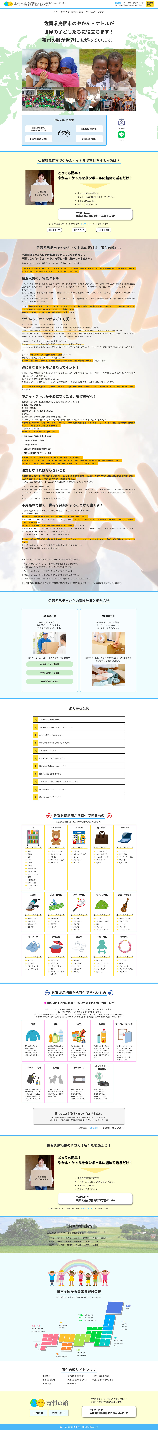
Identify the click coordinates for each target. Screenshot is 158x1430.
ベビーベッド (100, 966)
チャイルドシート (102, 963)
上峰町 (51, 1245)
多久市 (76, 1238)
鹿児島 (40, 1331)
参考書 (30, 863)
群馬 (121, 1343)
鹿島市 (103, 1238)
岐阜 (92, 1320)
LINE (121, 136)
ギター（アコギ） (125, 918)
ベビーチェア (100, 969)
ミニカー (76, 857)
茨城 (115, 1343)
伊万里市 (86, 1238)
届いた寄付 (65, 11)
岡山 (63, 1328)
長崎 (39, 1329)
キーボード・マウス (126, 857)
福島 (126, 1326)
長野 (89, 1315)
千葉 (121, 1341)
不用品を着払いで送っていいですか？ (53, 789)
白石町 (97, 1241)
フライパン (54, 963)
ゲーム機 (76, 863)
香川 (57, 1357)
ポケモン (53, 857)
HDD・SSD (123, 854)
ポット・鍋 (54, 960)
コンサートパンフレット (34, 887)
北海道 (127, 1308)
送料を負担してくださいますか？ (52, 758)
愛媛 (63, 1357)
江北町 (95, 1245)
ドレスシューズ (33, 966)
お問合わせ (58, 1413)
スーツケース (100, 860)
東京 (115, 1341)
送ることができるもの (77, 1379)
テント (98, 918)
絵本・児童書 (32, 883)
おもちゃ (76, 851)
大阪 (77, 1352)
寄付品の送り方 (77, 11)
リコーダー (123, 927)
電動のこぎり (32, 924)
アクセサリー (123, 960)
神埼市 (68, 1241)
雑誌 (29, 851)
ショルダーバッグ (102, 857)
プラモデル (77, 860)
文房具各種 (54, 918)
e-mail (121, 124)
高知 (66, 1357)
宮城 (126, 1329)
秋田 (123, 1329)
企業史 (30, 865)
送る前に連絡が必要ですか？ (50, 797)
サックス (122, 924)
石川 (86, 1318)
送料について (54, 229)
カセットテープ (124, 930)
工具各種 (31, 927)
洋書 (29, 857)
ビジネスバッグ (101, 851)
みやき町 (60, 1245)
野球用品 (76, 924)
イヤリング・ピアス (126, 969)
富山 (92, 1318)
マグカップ (77, 969)
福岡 (33, 1329)
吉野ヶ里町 (78, 1241)
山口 (63, 1325)
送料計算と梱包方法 (102, 1376)
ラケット (76, 918)
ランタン (99, 927)
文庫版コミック (33, 874)
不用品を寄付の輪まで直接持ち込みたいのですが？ (58, 781)
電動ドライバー (33, 918)
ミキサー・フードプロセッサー (57, 973)
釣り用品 (76, 927)
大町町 (86, 1245)
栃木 (118, 1343)
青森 (123, 1324)
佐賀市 (51, 1238)
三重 (95, 1320)
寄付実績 (48, 1383)
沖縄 (43, 1331)
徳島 (60, 1357)
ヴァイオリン (123, 921)
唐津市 (59, 1238)
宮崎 (36, 1331)
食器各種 (76, 960)
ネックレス (123, 972)
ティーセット (77, 966)
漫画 (29, 877)
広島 (60, 1328)
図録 (29, 860)
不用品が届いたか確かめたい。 (51, 719)
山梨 (86, 1315)
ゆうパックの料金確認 (49, 664)
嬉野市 (59, 1241)
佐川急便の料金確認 (49, 681)
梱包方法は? (79, 229)
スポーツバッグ (101, 854)
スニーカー (31, 960)
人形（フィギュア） (80, 854)
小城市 (51, 1241)
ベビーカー (100, 960)
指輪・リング (123, 966)
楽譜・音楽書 (32, 868)
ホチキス (53, 927)
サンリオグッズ (56, 854)
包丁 (52, 969)
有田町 (78, 1245)
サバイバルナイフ (102, 930)
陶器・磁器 (77, 963)
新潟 (92, 1315)
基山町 (88, 1241)
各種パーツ (123, 863)
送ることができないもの (103, 1379)
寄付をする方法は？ (77, 1376)
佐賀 (36, 1329)
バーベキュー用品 (102, 921)
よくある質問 (90, 11)
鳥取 (66, 1325)
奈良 (80, 1355)
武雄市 (95, 1238)
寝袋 (97, 924)
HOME (56, 11)
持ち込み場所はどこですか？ (50, 774)
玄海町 (69, 1245)
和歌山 (84, 1355)
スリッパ (31, 963)
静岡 (89, 1320)
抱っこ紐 (99, 972)
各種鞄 (98, 863)
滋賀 (77, 1355)
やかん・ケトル (56, 966)
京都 (83, 1352)
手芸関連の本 (32, 880)
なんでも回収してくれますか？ (51, 735)
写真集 (30, 854)
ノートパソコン (124, 851)
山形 (123, 1326)
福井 (89, 1318)
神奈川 (116, 1346)
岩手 (126, 1324)
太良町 (105, 1241)
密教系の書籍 (32, 871)
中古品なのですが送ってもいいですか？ (54, 743)
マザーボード (123, 860)
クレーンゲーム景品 (57, 860)
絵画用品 (53, 924)
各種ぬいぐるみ (56, 863)
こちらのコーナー (86, 223)
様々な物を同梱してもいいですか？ (52, 766)
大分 (33, 1331)
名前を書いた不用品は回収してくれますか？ (56, 727)
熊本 (42, 1329)
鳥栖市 (68, 1238)
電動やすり (31, 921)
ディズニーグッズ (56, 851)
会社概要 (101, 11)
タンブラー (77, 972)
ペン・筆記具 (55, 921)
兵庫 (80, 1352)
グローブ (76, 930)
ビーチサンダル (33, 969)
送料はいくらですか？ (47, 750)
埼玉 (118, 1341)
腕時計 (121, 963)
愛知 (86, 1320)
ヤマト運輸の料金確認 (49, 672)
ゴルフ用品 (77, 921)
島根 (60, 1325)
